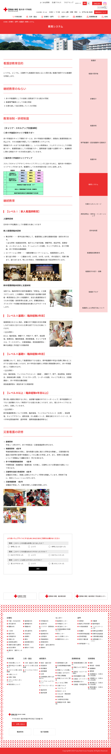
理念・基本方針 (46, 663)
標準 (85, 3)
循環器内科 (28, 624)
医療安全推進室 (97, 634)
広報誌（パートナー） (80, 679)
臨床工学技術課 (84, 624)
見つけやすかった (17, 564)
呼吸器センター (62, 624)
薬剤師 (92, 671)
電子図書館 (44, 732)
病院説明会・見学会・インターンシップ (93, 94)
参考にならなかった (59, 547)
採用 (106, 17)
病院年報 (60, 696)
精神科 (43, 648)
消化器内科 (12, 624)
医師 (91, 663)
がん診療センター (63, 636)
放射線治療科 (13, 642)
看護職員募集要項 (93, 104)
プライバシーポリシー (46, 686)
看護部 (93, 60)
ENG (97, 4)
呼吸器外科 (12, 636)
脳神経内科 (28, 621)
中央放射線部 (83, 626)
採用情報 (91, 659)
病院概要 (44, 671)
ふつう (33, 547)
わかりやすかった (17, 555)
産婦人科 (11, 639)
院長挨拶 (44, 665)
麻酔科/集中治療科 (15, 645)
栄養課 (94, 621)
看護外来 (93, 81)
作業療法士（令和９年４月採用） (95, 679)
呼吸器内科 (44, 621)
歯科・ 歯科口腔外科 (48, 645)
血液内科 (44, 624)
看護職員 (93, 668)
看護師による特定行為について (93, 117)
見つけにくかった (58, 564)
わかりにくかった (58, 555)
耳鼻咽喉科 (44, 639)
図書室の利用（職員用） (63, 703)
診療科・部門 (48, 17)
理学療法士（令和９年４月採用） (95, 683)
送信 (37, 569)
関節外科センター (63, 639)
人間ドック (65, 17)
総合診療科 (12, 648)
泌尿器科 (44, 636)
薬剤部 (81, 621)
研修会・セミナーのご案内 (79, 672)
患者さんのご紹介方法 (79, 668)
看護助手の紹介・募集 (93, 108)
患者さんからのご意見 (63, 679)
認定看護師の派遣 (79, 676)
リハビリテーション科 (97, 627)
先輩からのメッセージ (93, 89)
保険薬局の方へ (78, 681)
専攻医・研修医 (95, 665)
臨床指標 (44, 693)
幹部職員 (44, 668)
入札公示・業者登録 (64, 694)
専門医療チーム (84, 644)
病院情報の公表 (62, 663)
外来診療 (18, 17)
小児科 (11, 631)
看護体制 (93, 73)
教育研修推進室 (84, 634)
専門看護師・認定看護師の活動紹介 (93, 77)
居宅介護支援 (83, 639)
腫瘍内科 (11, 626)
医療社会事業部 (97, 631)
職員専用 (20, 732)
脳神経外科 (44, 634)
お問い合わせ (21, 724)
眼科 (26, 639)
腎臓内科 (28, 626)
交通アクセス (61, 685)
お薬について (13, 674)
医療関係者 (93, 17)
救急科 (27, 645)
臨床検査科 (96, 624)
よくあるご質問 (62, 683)
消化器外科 (28, 631)
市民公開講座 (61, 675)
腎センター (61, 634)
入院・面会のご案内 (31, 663)
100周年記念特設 (62, 699)
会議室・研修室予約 (80, 684)
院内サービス (61, 691)
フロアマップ (61, 688)
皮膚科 (27, 636)
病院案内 (79, 17)
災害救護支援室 (97, 636)
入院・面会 (33, 17)
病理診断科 (44, 642)
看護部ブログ (93, 112)
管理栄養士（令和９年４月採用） (95, 688)
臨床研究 (44, 690)
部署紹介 (93, 68)
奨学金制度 (93, 100)
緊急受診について (100, 12)
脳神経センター (62, 621)
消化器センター (62, 626)
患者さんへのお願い (64, 670)
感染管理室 (83, 636)
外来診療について (14, 663)
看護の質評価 (93, 64)
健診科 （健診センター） (14, 651)
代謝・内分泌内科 (14, 621)
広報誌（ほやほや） (64, 673)
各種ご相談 (12, 677)
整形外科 (11, 634)
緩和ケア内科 (29, 648)
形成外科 (28, 634)
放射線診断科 (29, 642)
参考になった (15, 547)
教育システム (93, 85)
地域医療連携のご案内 (79, 663)
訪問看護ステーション (97, 640)
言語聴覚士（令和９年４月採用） (95, 674)
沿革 (42, 674)
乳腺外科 (44, 631)
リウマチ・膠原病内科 (46, 627)
